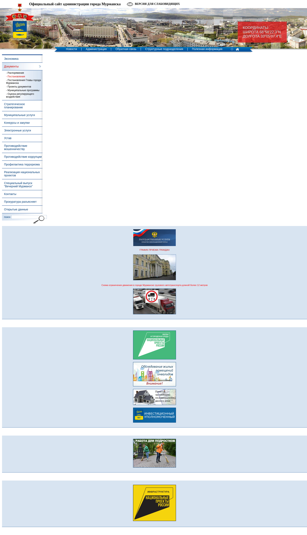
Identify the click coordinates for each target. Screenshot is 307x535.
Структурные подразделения (164, 49)
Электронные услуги (17, 130)
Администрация (96, 49)
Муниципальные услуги (19, 115)
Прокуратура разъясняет (20, 201)
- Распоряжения (15, 72)
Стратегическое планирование (14, 105)
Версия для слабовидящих (157, 3)
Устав (7, 138)
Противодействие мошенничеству (15, 147)
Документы (11, 66)
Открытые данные (16, 209)
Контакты (10, 194)
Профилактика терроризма (22, 164)
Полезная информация (207, 49)
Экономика (11, 58)
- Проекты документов (18, 86)
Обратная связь (125, 49)
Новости (71, 49)
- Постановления (15, 76)
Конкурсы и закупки (17, 122)
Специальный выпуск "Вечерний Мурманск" (18, 184)
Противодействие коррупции (23, 156)
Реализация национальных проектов (22, 174)
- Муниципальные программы (22, 90)
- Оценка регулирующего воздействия (20, 95)
